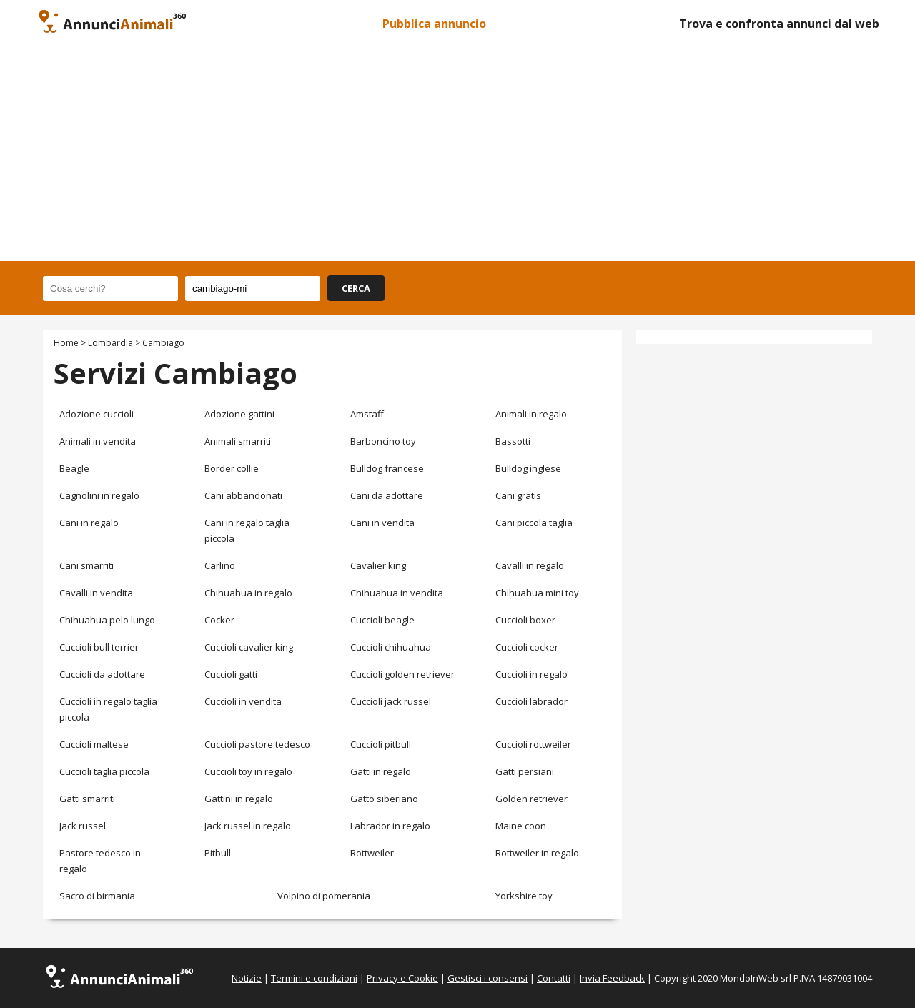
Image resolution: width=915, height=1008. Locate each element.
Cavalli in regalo (529, 565)
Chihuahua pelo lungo (107, 619)
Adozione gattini (239, 413)
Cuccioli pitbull (380, 744)
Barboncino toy (383, 441)
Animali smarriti (237, 441)
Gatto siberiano (384, 798)
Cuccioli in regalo (531, 674)
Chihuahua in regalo (248, 592)
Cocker (219, 619)
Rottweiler (372, 852)
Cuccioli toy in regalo (248, 771)
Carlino (219, 565)
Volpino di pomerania (323, 895)
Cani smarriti (86, 565)
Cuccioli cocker (526, 647)
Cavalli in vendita (96, 592)
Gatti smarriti (87, 798)
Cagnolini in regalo (99, 495)
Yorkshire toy (524, 895)
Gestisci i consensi (487, 978)
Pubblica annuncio (434, 23)
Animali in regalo (531, 413)
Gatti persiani (524, 771)
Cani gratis (518, 495)
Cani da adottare (386, 495)
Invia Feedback (612, 978)
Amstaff (367, 413)
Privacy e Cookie (402, 978)
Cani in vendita (382, 522)
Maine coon (520, 825)
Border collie (231, 468)
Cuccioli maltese (94, 744)
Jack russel (82, 825)
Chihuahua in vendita (396, 592)
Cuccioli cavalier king (248, 647)
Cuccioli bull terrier (99, 647)
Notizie (247, 978)
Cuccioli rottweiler (533, 744)
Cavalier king (378, 565)
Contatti (553, 978)
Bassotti (512, 441)
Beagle (74, 468)
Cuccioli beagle (382, 619)
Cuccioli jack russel (390, 701)
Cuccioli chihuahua (390, 647)
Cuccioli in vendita (243, 701)
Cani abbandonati (243, 495)
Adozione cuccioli (96, 413)
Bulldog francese (387, 468)
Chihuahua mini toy (537, 592)
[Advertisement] (457, 154)
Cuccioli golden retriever (402, 674)
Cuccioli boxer (525, 619)
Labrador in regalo (390, 825)
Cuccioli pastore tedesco (257, 744)
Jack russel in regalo (247, 825)
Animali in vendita (97, 441)
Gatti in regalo (380, 771)
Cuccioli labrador (531, 701)
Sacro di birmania (97, 895)
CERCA (356, 288)
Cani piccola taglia (534, 522)
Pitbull (217, 852)
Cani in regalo (89, 522)
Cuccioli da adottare (102, 674)
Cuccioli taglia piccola (104, 771)
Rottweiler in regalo (537, 852)
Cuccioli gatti (230, 674)
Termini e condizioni (314, 978)
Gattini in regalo (238, 798)
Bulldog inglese (528, 468)
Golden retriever (531, 798)
